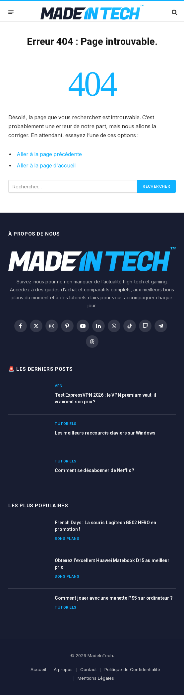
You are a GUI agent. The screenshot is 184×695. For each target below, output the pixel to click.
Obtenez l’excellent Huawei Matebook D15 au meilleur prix (112, 564)
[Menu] (11, 12)
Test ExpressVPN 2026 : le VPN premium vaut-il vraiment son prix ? (105, 398)
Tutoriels (66, 424)
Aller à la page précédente (49, 154)
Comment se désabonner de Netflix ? (94, 470)
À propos (63, 669)
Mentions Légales (96, 678)
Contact (88, 669)
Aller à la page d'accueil (46, 165)
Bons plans (67, 539)
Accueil (38, 669)
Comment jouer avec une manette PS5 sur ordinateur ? (114, 598)
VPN (59, 386)
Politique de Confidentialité (132, 669)
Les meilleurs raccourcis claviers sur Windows (105, 433)
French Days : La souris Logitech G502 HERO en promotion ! (105, 526)
